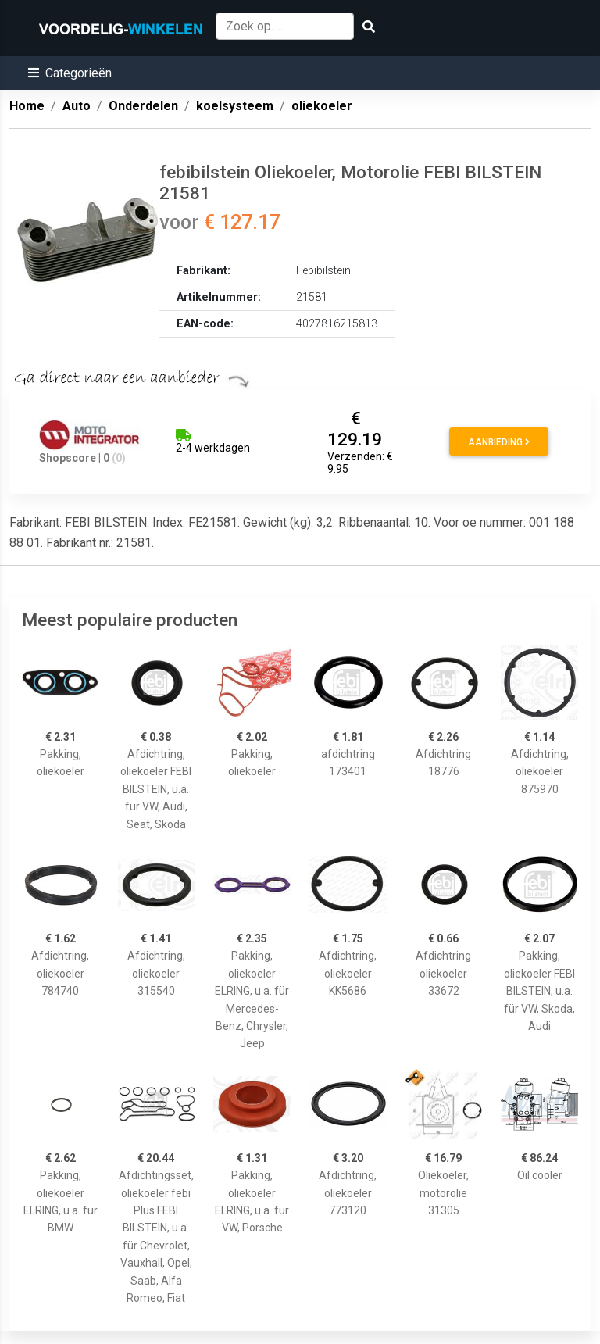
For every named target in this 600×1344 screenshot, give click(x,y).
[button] (70, 73)
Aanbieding (499, 442)
